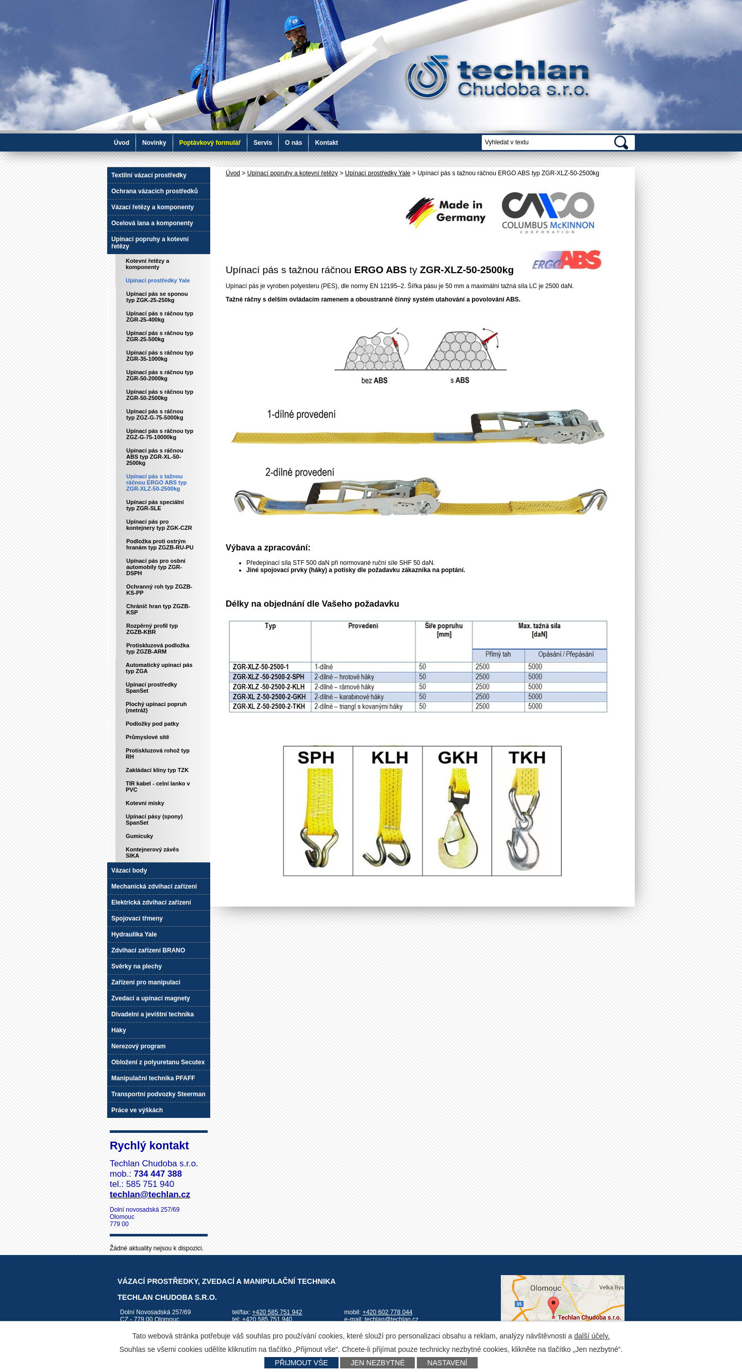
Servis (263, 142)
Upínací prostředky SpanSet (151, 687)
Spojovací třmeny (137, 918)
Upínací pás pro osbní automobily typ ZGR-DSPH (155, 567)
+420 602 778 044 (387, 1312)
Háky (118, 1030)
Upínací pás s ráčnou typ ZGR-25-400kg (159, 316)
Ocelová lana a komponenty (152, 223)
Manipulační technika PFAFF (153, 1078)
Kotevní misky (145, 803)
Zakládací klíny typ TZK (157, 770)
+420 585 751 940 (267, 1319)
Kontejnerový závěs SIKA (152, 852)
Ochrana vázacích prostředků (154, 191)
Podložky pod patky (152, 724)
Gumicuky (139, 836)
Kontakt (326, 142)
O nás (293, 142)
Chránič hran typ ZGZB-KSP (158, 609)
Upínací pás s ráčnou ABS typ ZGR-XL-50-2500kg (154, 456)
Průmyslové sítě (147, 737)
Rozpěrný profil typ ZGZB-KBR (152, 629)
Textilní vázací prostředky (149, 175)
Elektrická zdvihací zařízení (151, 902)
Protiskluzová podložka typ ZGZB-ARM (157, 648)
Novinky (154, 142)
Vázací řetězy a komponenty (152, 207)
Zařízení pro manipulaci (145, 982)
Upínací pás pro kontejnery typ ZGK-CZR (159, 524)
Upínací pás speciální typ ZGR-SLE (155, 505)
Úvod (121, 142)
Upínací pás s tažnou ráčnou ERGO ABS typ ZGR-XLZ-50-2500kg (156, 482)
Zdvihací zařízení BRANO (148, 950)
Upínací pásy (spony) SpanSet (154, 819)
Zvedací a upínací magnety (150, 998)
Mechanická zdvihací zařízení (154, 886)
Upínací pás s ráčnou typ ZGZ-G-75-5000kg (154, 414)
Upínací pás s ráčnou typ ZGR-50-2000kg (159, 375)
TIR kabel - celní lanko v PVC (158, 786)
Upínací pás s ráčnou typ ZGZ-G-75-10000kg (159, 434)
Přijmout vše (301, 1363)
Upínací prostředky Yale (378, 173)
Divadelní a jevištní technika (152, 1014)
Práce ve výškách (137, 1110)
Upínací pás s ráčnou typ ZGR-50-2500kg (159, 395)
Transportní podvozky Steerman (158, 1094)
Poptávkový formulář (210, 142)
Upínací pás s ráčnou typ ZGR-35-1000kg (159, 355)
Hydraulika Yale (134, 934)
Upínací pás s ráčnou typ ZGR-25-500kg (159, 336)
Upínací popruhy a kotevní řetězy (292, 173)
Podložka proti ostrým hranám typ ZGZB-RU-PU (160, 544)
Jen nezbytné (377, 1363)
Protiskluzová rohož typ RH (158, 753)
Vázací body (129, 870)
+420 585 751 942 (277, 1312)
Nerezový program (138, 1046)
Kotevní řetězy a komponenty (147, 264)
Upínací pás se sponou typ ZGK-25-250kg (157, 297)
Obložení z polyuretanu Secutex (158, 1062)
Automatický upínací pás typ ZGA (159, 668)
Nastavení (447, 1363)
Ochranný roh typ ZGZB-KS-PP (159, 589)
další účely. (592, 1336)
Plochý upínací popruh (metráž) (156, 707)
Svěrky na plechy (136, 966)
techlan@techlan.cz (391, 1319)
